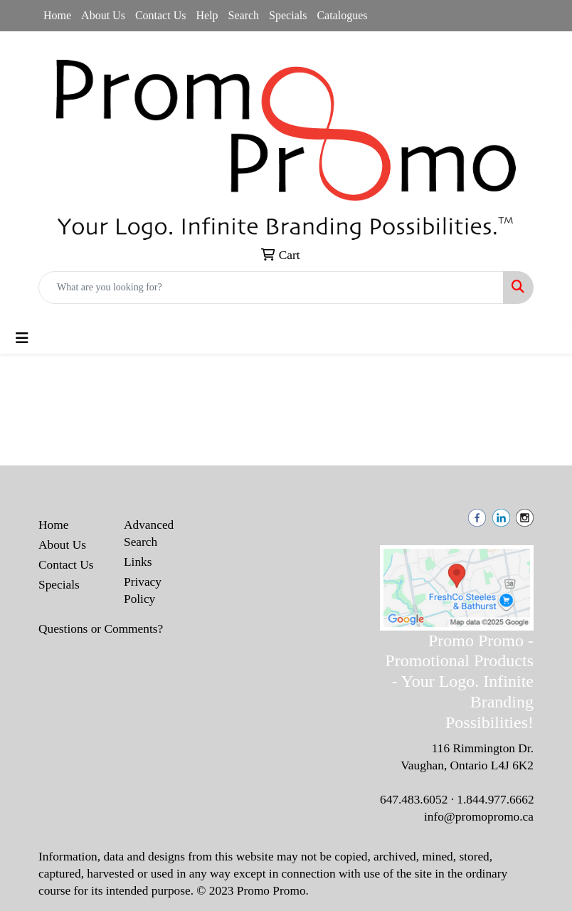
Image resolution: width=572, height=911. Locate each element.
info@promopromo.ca (479, 816)
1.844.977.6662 (495, 799)
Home (57, 15)
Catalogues (342, 15)
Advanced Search (149, 533)
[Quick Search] (271, 287)
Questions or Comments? (100, 629)
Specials (288, 15)
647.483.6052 (413, 799)
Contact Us (160, 15)
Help (207, 15)
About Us (103, 15)
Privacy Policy (142, 590)
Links (138, 562)
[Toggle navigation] (22, 338)
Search (244, 15)
